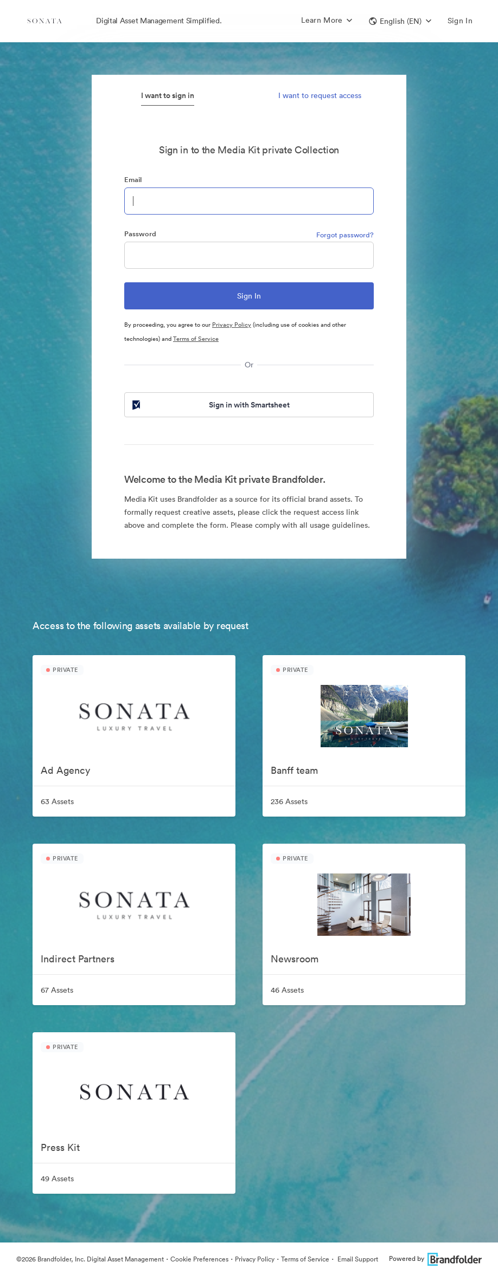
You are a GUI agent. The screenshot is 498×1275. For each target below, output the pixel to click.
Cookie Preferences (199, 1259)
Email (133, 179)
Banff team (294, 770)
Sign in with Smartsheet (210, 404)
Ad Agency (65, 770)
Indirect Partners (77, 959)
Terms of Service (196, 338)
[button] (400, 21)
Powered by (435, 1258)
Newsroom (294, 959)
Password (140, 233)
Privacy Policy (231, 324)
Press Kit (60, 1147)
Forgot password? (345, 235)
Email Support (357, 1259)
